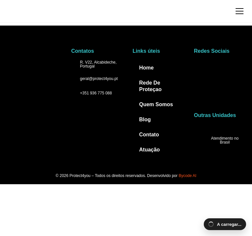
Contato (149, 134)
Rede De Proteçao (150, 86)
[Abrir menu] (239, 11)
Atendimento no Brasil (225, 140)
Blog (145, 119)
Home (146, 67)
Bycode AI (187, 175)
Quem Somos (156, 104)
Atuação (149, 149)
